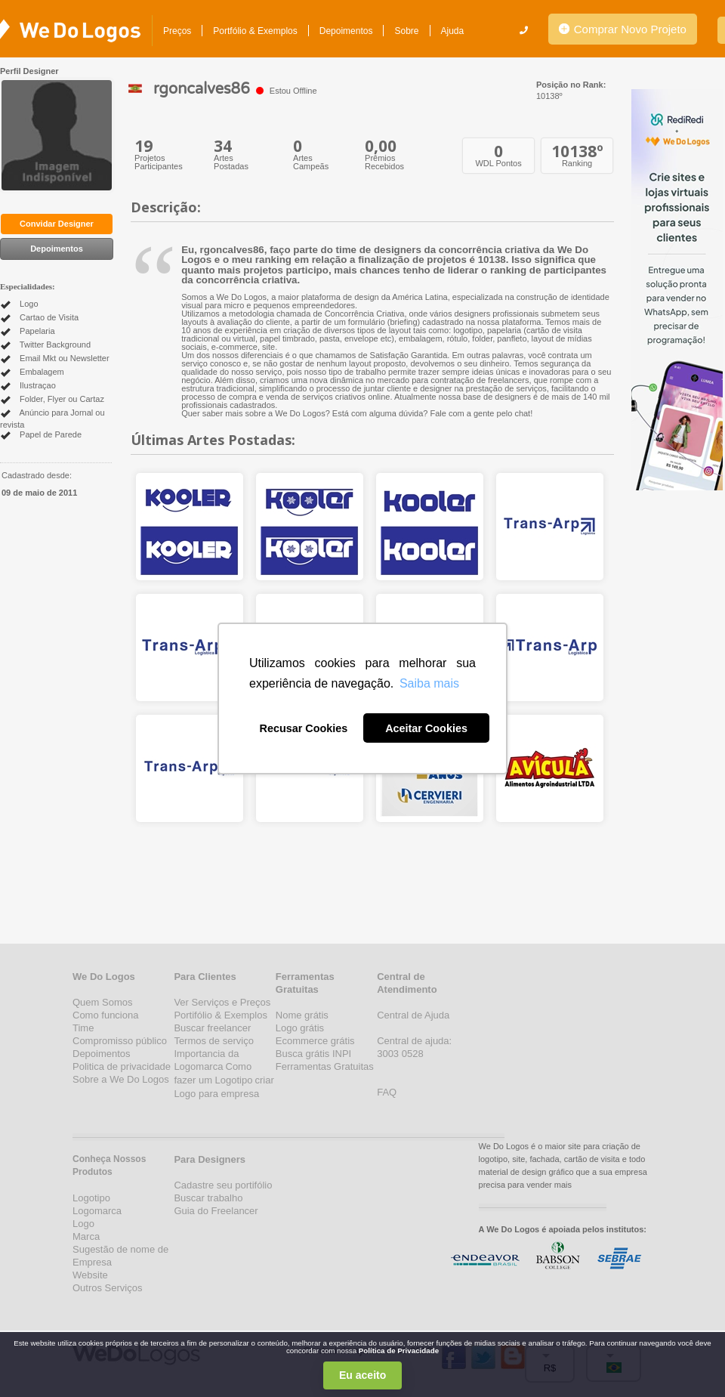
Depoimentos (346, 31)
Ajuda (452, 31)
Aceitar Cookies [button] (426, 728)
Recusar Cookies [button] (304, 728)
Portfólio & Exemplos (255, 31)
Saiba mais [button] (429, 683)
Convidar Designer (57, 223)
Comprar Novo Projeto (622, 29)
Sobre (406, 31)
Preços (177, 31)
